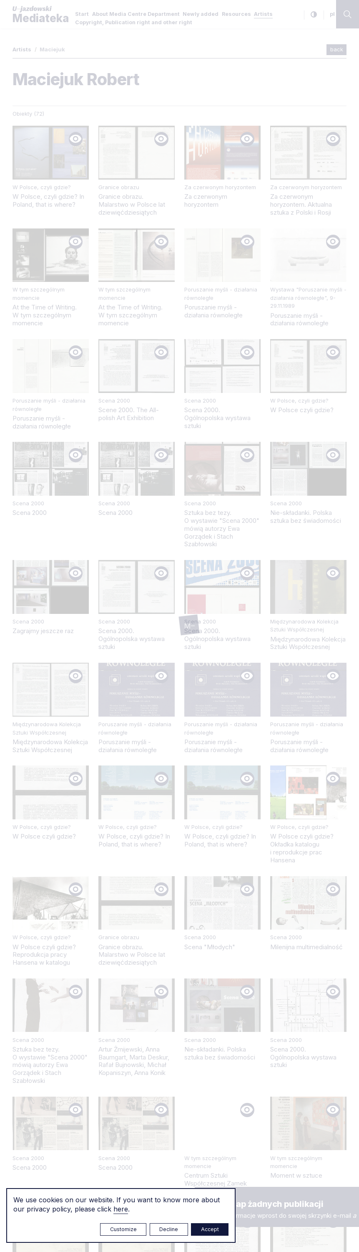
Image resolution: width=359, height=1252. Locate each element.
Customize (123, 1229)
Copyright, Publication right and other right (133, 22)
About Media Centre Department (136, 14)
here (120, 1209)
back (336, 49)
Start (82, 14)
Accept (210, 1229)
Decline (168, 1229)
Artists (263, 14)
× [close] (203, 1195)
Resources (236, 14)
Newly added (200, 14)
